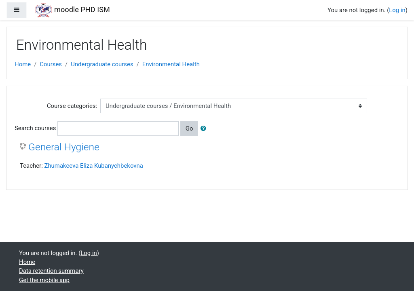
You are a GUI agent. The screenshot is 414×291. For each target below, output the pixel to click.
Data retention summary (51, 270)
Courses (51, 64)
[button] (205, 128)
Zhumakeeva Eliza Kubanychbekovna (93, 165)
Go (189, 128)
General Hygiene (63, 147)
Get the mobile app (44, 280)
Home (23, 64)
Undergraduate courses (102, 64)
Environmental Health (171, 64)
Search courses (35, 128)
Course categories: (72, 106)
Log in (397, 10)
